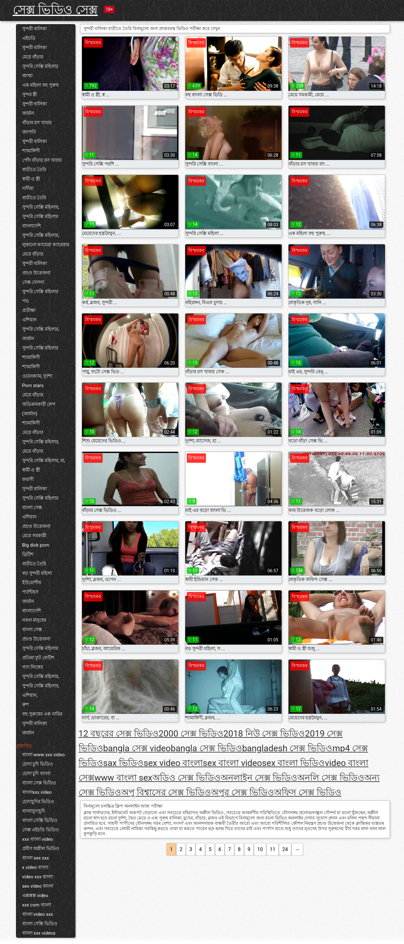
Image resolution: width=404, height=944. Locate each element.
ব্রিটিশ (27, 554)
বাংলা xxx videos (38, 933)
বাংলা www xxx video (43, 755)
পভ (25, 301)
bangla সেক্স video (137, 748)
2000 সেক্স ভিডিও (191, 733)
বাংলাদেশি (31, 226)
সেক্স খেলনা (33, 282)
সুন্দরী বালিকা (34, 29)
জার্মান (28, 113)
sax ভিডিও (123, 763)
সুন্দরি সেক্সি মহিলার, (40, 207)
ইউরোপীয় (31, 582)
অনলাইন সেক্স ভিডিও (259, 778)
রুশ (25, 704)
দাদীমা (27, 188)
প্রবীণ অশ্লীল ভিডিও (40, 848)
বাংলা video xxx (37, 914)
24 (285, 849)
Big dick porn (35, 545)
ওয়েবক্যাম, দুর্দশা (37, 376)
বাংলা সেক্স (32, 507)
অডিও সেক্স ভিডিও (186, 778)
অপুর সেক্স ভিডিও (242, 792)
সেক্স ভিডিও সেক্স (55, 10)
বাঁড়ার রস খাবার (37, 122)
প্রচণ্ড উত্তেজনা (36, 273)
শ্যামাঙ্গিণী (31, 151)
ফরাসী (28, 479)
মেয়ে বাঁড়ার (32, 57)
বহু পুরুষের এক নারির (42, 714)
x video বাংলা (35, 867)
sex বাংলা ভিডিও (293, 763)
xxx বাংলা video (37, 839)
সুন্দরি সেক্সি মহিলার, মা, (43, 460)
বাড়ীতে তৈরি (34, 169)
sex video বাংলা (37, 886)
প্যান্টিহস (30, 592)
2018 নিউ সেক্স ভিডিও (264, 733)
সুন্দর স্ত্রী (29, 94)
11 (272, 849)
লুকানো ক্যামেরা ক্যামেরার (45, 244)
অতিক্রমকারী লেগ (39, 404)
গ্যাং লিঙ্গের (32, 667)
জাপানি (29, 132)
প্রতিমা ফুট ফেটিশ (38, 658)
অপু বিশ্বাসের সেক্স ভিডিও (166, 792)
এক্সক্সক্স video (35, 895)
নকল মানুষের (34, 620)
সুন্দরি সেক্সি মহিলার (40, 66)
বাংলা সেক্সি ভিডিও (39, 820)
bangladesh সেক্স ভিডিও (287, 748)
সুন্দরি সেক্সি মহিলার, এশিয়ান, (40, 690)
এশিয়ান (29, 320)
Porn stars (33, 385)
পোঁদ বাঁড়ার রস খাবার (42, 160)
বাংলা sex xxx (35, 858)
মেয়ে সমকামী (34, 535)
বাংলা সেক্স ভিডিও (39, 783)
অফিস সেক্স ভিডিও (307, 792)
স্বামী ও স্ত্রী (31, 179)
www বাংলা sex (123, 778)
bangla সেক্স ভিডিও (206, 748)
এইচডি (28, 38)
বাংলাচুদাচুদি (33, 811)
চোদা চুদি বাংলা (36, 773)
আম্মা (27, 76)
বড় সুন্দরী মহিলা (37, 573)
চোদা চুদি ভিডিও (37, 764)
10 (260, 849)
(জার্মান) (29, 413)
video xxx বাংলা (37, 877)
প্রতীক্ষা (28, 310)
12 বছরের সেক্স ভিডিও (119, 733)
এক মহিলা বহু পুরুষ (40, 85)
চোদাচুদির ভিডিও (38, 801)
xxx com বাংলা (36, 905)
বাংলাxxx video (37, 792)
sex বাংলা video (232, 763)
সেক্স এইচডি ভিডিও (40, 830)
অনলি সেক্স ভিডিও (330, 778)
